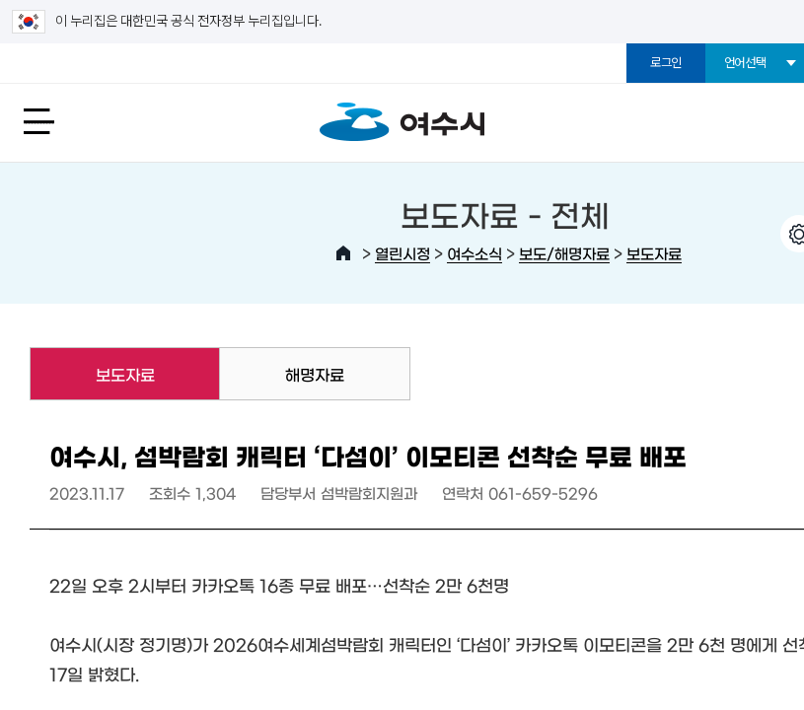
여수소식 (474, 253)
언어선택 (745, 62)
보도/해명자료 (564, 253)
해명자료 (314, 374)
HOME (343, 253)
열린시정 (402, 253)
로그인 (666, 62)
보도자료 (654, 253)
